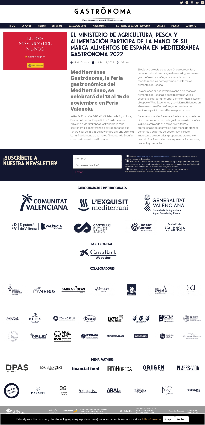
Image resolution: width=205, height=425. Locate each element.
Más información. (152, 419)
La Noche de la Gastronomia (133, 26)
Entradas (57, 26)
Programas (101, 26)
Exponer (27, 26)
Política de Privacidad (161, 157)
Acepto (168, 419)
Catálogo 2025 (77, 26)
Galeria (160, 26)
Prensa (175, 26)
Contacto (190, 26)
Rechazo (182, 419)
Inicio (12, 26)
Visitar (42, 26)
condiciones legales (143, 157)
